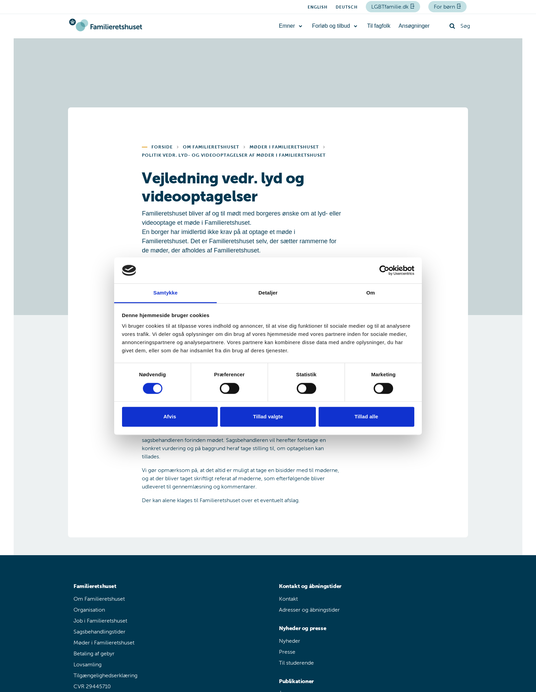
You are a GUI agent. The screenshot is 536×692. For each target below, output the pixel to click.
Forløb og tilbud (331, 26)
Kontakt (288, 599)
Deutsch (347, 7)
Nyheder (289, 641)
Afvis (169, 417)
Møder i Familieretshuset (103, 642)
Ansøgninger (414, 26)
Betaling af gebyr (94, 653)
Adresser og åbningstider (309, 610)
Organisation (89, 610)
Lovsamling (87, 664)
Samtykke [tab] (165, 293)
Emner (287, 26)
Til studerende (296, 663)
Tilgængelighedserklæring (105, 675)
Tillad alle (366, 417)
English (317, 7)
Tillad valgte (268, 417)
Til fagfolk (378, 26)
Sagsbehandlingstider (99, 632)
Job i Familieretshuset (100, 621)
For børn (445, 7)
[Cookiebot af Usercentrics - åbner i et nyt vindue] (384, 270)
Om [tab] (370, 293)
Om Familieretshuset (99, 599)
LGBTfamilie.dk (390, 7)
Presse (287, 652)
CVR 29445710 (92, 686)
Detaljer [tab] (268, 293)
